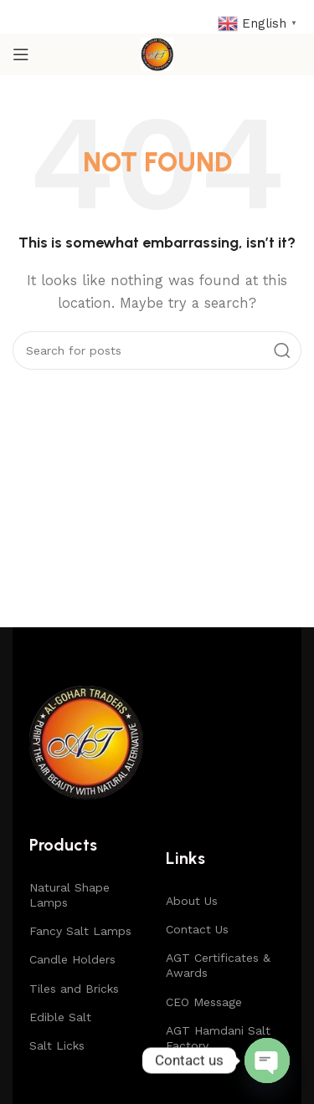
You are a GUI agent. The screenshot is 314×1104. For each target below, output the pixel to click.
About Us (192, 900)
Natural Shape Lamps (69, 895)
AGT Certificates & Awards (218, 965)
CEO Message (204, 1002)
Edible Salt (60, 1017)
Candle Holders (72, 959)
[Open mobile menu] (21, 54)
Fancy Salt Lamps (80, 931)
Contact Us (197, 929)
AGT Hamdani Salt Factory (218, 1038)
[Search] (157, 350)
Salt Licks (57, 1045)
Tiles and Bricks (74, 988)
